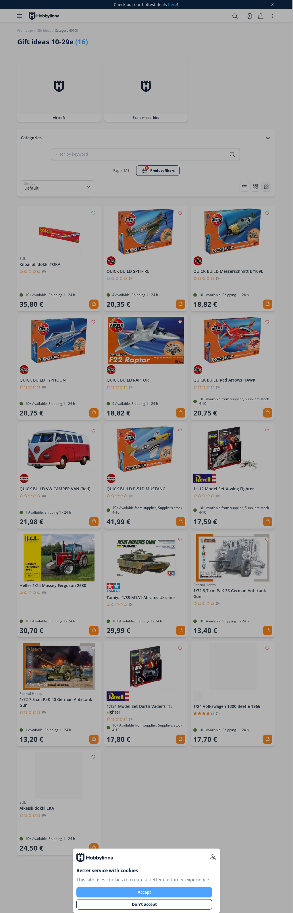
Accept (144, 892)
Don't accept (144, 904)
